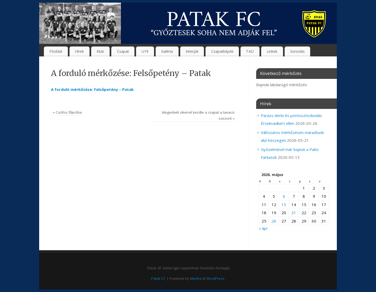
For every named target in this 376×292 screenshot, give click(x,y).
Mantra (196, 278)
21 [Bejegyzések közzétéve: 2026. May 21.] (293, 212)
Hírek (79, 51)
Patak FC (158, 278)
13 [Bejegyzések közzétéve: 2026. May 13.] (283, 204)
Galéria (167, 51)
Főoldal (55, 51)
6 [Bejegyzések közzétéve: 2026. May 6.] (284, 196)
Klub (100, 51)
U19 (145, 51)
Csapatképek (222, 51)
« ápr (263, 228)
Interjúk (192, 51)
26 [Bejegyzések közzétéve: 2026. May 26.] (274, 221)
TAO (250, 51)
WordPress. (215, 278)
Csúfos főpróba (67, 112)
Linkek (272, 51)
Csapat (123, 51)
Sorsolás (297, 51)
